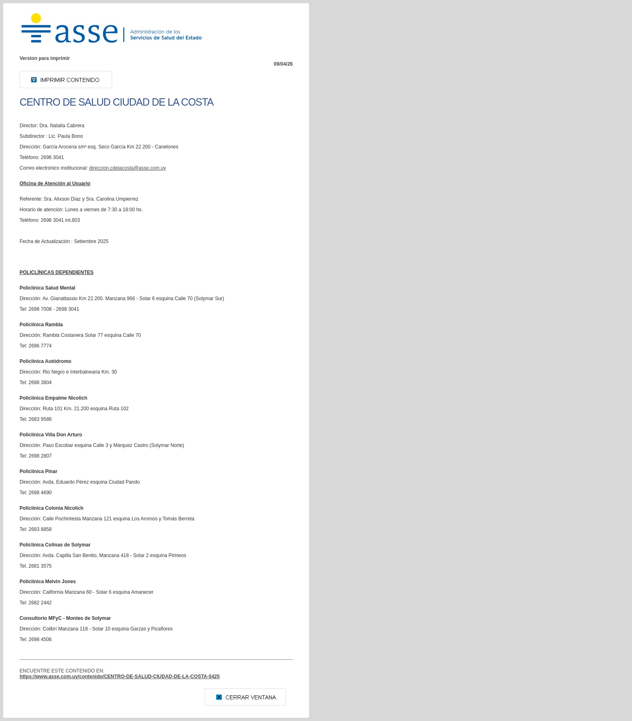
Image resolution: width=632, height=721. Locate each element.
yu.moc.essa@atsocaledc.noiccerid (127, 168)
